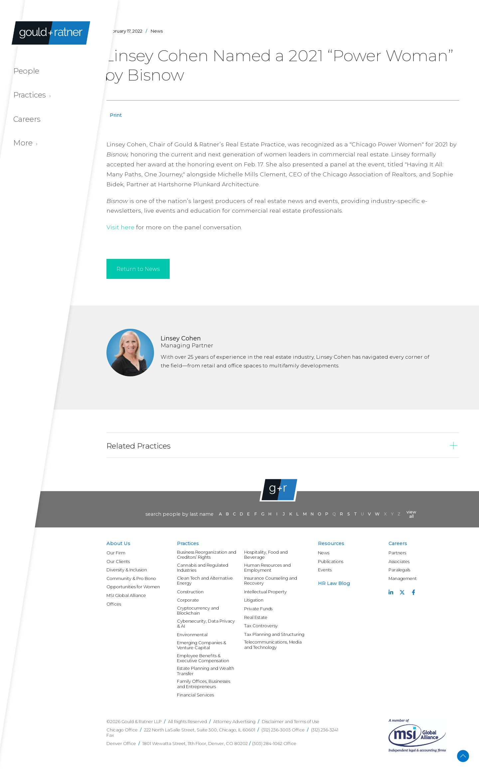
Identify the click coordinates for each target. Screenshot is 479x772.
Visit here (120, 227)
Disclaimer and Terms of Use (290, 721)
